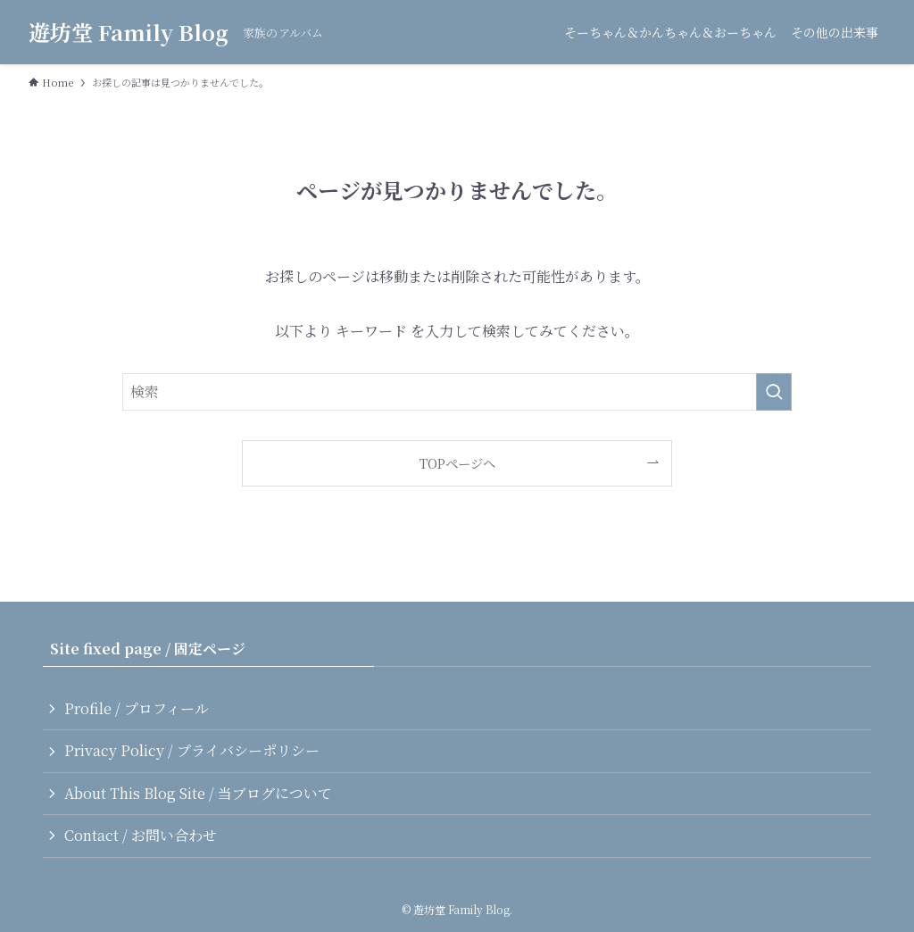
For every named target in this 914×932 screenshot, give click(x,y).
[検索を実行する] (774, 392)
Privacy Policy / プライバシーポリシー (192, 750)
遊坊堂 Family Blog (128, 32)
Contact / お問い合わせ (140, 835)
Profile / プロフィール (136, 708)
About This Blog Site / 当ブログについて (198, 793)
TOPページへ (457, 463)
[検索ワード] (457, 392)
